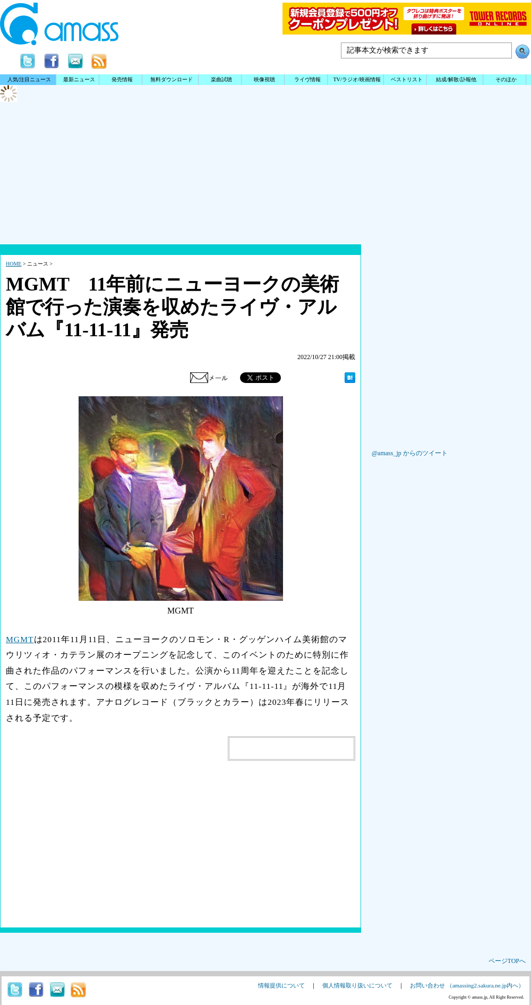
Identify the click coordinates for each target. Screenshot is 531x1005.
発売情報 (122, 79)
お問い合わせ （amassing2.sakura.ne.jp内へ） (467, 985)
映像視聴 (264, 79)
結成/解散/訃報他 (456, 79)
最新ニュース (79, 79)
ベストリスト (407, 79)
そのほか (506, 79)
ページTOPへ (507, 961)
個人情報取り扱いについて (357, 985)
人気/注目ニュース (29, 79)
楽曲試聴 (221, 79)
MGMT (20, 639)
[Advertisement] (265, 210)
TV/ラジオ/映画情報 (356, 79)
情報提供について (281, 985)
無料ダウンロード (171, 79)
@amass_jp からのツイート (410, 453)
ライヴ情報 (307, 79)
